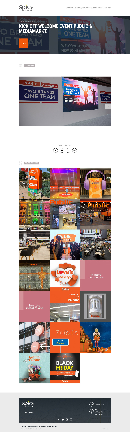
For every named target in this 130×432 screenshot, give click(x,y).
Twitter (62, 150)
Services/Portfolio (82, 8)
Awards (108, 8)
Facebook (55, 150)
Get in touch (29, 413)
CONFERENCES (30, 21)
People (101, 8)
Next (108, 106)
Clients (94, 8)
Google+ (68, 150)
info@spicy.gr (99, 404)
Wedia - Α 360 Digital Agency (105, 429)
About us (69, 8)
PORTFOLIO (22, 21)
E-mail (74, 150)
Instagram (67, 420)
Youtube (71, 419)
